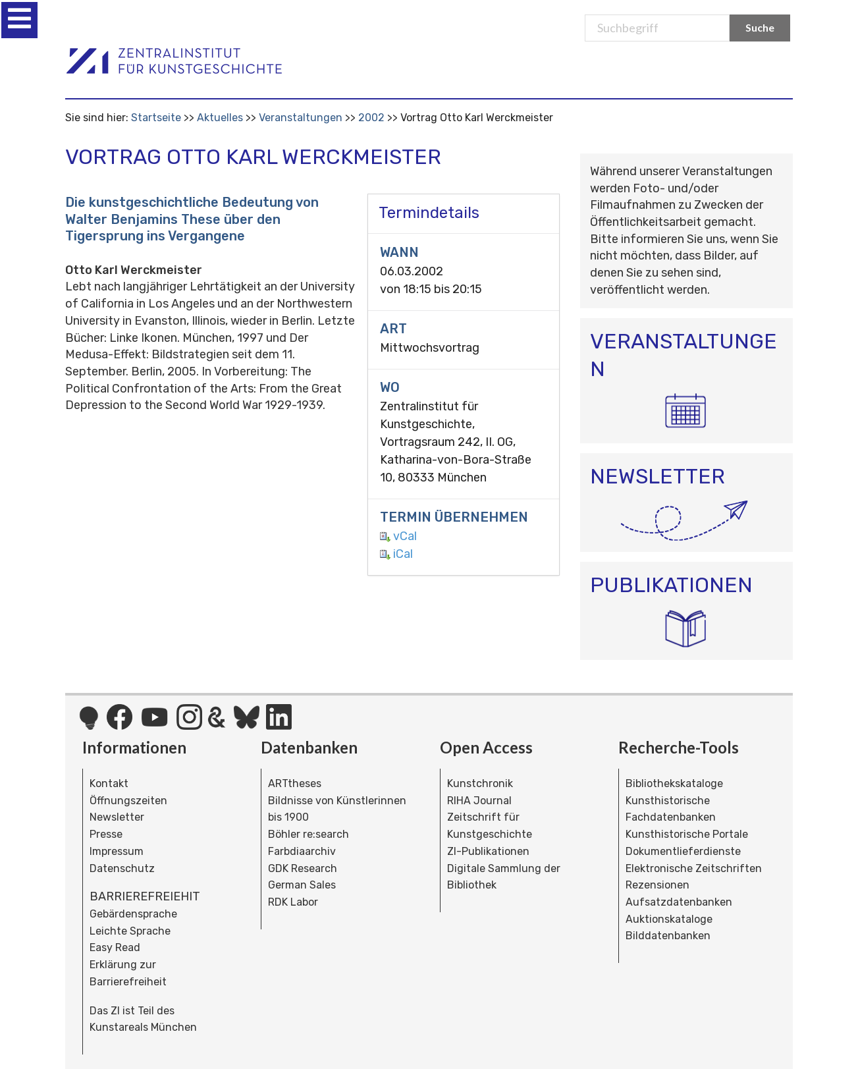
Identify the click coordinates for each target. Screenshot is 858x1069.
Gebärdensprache (133, 914)
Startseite (156, 117)
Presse (106, 834)
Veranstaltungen (300, 117)
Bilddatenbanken (668, 935)
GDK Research (302, 868)
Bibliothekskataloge (674, 783)
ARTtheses (294, 783)
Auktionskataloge (669, 919)
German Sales (302, 885)
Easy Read (115, 947)
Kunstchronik (480, 783)
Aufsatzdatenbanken (679, 902)
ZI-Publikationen (488, 851)
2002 (371, 117)
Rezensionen (657, 885)
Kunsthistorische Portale (687, 834)
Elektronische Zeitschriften (694, 868)
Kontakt (109, 783)
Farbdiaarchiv (302, 851)
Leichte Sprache (130, 931)
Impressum (117, 851)
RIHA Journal (479, 800)
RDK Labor (293, 902)
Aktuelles (220, 117)
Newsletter (117, 817)
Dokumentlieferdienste (683, 851)
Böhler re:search (308, 834)
